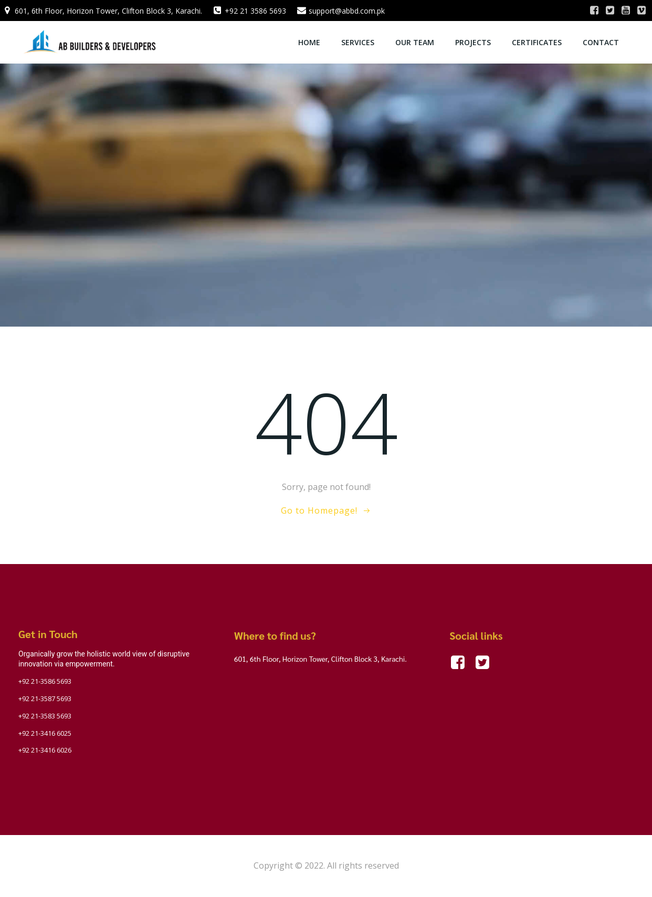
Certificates (537, 42)
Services (357, 42)
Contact (601, 42)
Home (309, 42)
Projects (473, 42)
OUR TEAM (414, 42)
